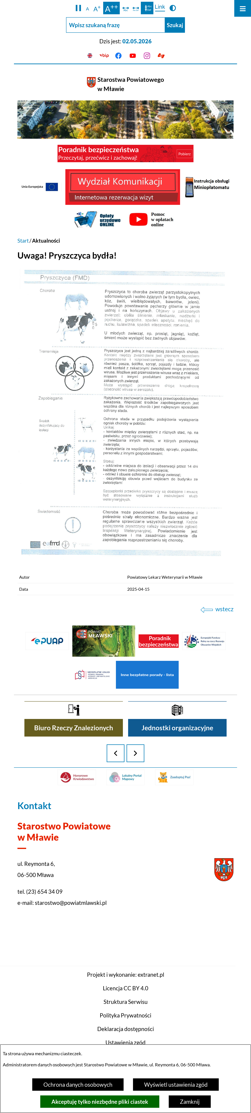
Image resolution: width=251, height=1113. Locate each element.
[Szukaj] (175, 25)
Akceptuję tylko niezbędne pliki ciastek (99, 1101)
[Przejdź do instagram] (147, 55)
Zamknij (190, 1101)
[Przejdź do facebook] (118, 55)
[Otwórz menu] (242, 8)
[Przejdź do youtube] (132, 55)
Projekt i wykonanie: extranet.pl (125, 1036)
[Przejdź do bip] (104, 55)
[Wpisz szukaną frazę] (115, 25)
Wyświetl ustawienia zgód (176, 1084)
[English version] (90, 55)
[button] (78, 8)
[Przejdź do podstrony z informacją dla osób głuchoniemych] (161, 55)
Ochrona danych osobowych (77, 1084)
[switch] (126, 8)
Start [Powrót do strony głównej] (23, 241)
